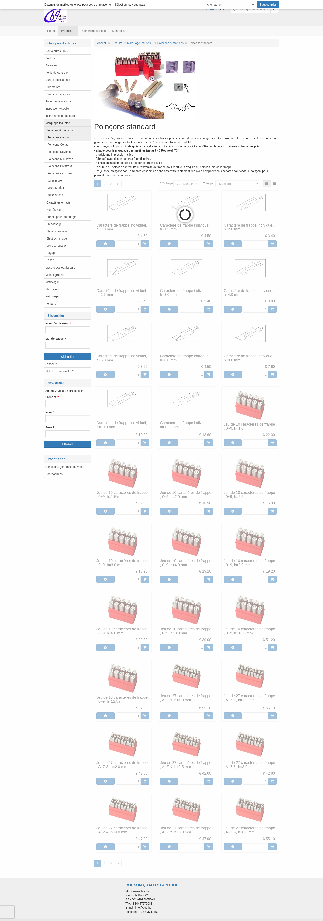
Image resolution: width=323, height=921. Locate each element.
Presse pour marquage (61, 217)
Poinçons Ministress (60, 159)
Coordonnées (54, 474)
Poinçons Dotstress (59, 166)
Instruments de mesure (60, 115)
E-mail (49, 427)
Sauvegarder (268, 4)
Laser (50, 260)
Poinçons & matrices (59, 130)
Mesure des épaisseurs (60, 267)
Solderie (50, 58)
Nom (48, 412)
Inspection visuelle (57, 108)
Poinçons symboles (59, 173)
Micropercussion (56, 245)
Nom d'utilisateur (57, 323)
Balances (51, 65)
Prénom (50, 397)
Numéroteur (54, 209)
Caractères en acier (58, 202)
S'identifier (67, 356)
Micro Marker (55, 187)
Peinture (50, 303)
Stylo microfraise (57, 231)
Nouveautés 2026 (56, 51)
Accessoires (55, 195)
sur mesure (54, 180)
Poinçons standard (59, 137)
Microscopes (53, 289)
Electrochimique (56, 238)
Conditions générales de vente (64, 467)
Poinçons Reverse (59, 151)
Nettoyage (52, 296)
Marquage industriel (58, 123)
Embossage (54, 224)
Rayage (51, 253)
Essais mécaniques (57, 94)
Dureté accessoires (57, 79)
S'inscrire (51, 364)
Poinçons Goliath (58, 144)
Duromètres (52, 87)
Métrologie (52, 282)
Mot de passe (54, 338)
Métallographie (54, 275)
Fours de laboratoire (58, 101)
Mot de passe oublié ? (59, 371)
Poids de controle (56, 72)
